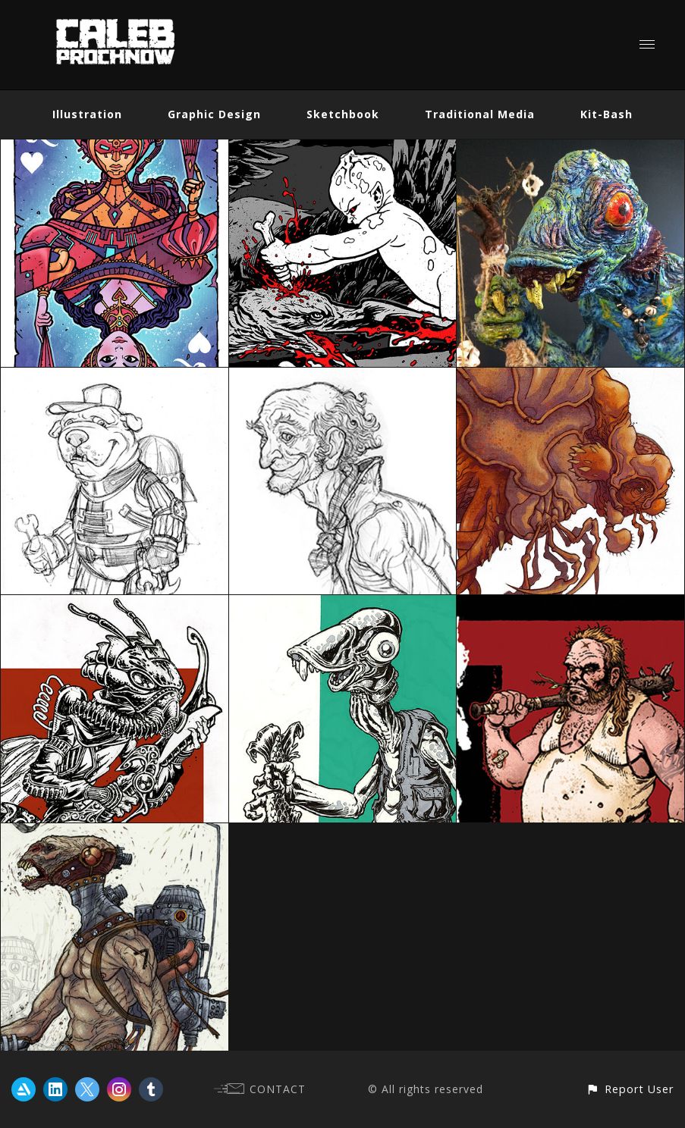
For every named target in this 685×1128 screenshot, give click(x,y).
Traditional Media (480, 114)
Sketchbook (342, 114)
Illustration (87, 114)
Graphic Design (214, 114)
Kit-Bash (606, 114)
